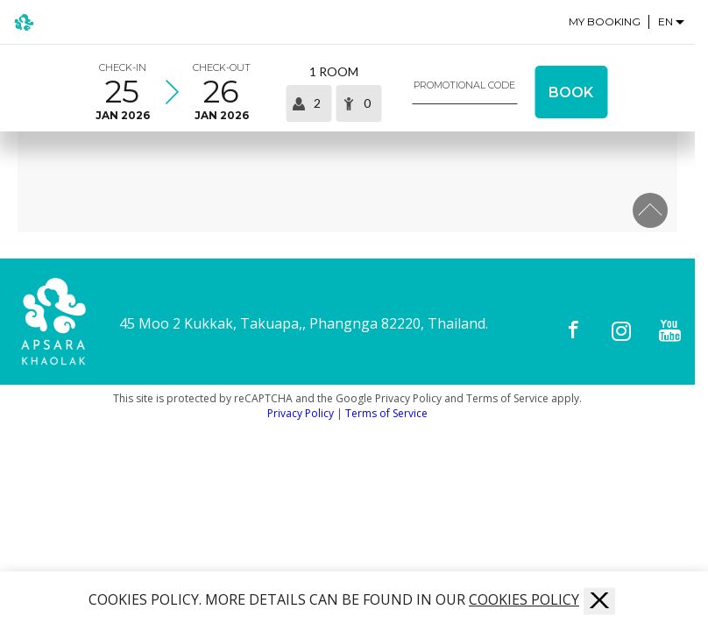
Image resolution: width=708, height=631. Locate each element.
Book (571, 92)
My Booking (605, 22)
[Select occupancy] (333, 92)
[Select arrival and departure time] (172, 92)
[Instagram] (622, 331)
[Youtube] (670, 331)
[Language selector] (672, 21)
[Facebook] (573, 331)
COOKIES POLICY (524, 599)
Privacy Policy (300, 413)
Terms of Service (386, 413)
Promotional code (464, 85)
